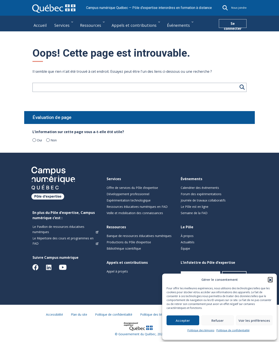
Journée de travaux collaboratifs (203, 200)
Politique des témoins (200, 330)
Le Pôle (40, 37)
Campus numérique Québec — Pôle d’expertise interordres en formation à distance (149, 8)
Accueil (40, 25)
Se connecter (233, 24)
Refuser (217, 320)
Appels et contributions (134, 25)
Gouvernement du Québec (137, 334)
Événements (178, 25)
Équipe (185, 248)
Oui (39, 140)
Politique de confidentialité (233, 330)
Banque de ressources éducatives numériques (139, 236)
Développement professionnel (128, 194)
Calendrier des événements (200, 188)
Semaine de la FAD (194, 213)
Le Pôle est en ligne (194, 207)
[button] (270, 279)
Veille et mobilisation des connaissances (135, 213)
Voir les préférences (254, 320)
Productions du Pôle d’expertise (129, 242)
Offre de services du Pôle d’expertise (132, 188)
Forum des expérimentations (201, 194)
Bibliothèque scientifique (124, 248)
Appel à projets (117, 271)
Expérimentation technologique (129, 200)
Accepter (183, 320)
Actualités (187, 242)
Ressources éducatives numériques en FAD (137, 207)
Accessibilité (54, 314)
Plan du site (79, 314)
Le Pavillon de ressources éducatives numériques (58, 229)
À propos (187, 236)
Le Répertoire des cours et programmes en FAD (63, 240)
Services (62, 25)
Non (54, 140)
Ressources (90, 25)
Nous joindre (239, 7)
